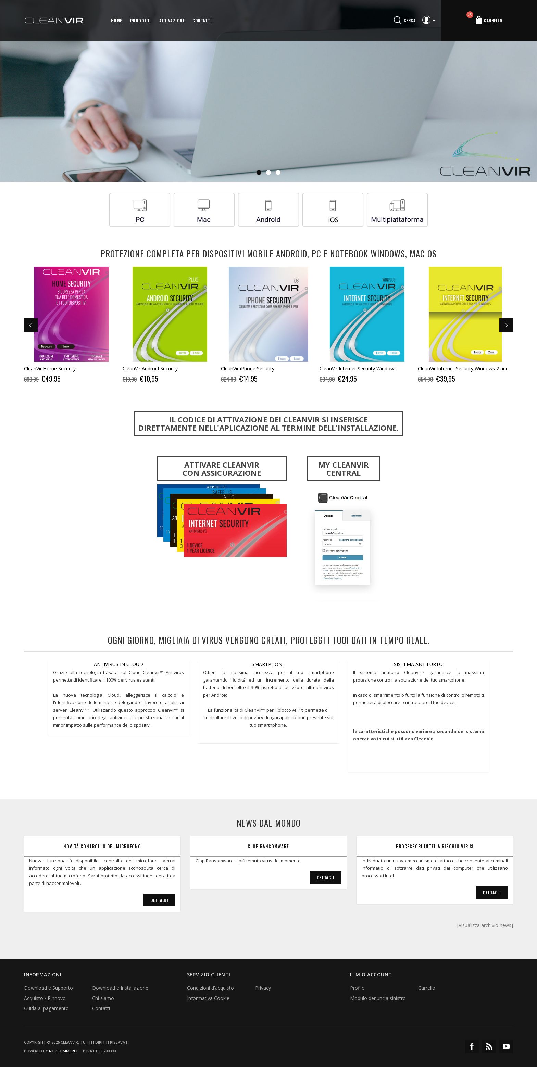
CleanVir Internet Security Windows (358, 368)
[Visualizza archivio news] (485, 925)
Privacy (263, 988)
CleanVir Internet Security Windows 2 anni (464, 368)
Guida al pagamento (46, 1008)
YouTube (506, 1046)
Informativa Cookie (208, 998)
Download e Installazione (120, 988)
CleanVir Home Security (50, 368)
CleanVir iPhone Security (247, 368)
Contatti (202, 20)
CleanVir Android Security (150, 368)
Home (116, 20)
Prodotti (140, 20)
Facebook (472, 1046)
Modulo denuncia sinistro (378, 998)
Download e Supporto (48, 988)
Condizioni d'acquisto (210, 988)
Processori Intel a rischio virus (435, 846)
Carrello (426, 988)
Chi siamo (103, 998)
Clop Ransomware (268, 846)
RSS (489, 1046)
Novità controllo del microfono (102, 846)
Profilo (357, 988)
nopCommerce (63, 1050)
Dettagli (159, 900)
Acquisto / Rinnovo (45, 998)
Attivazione (172, 20)
